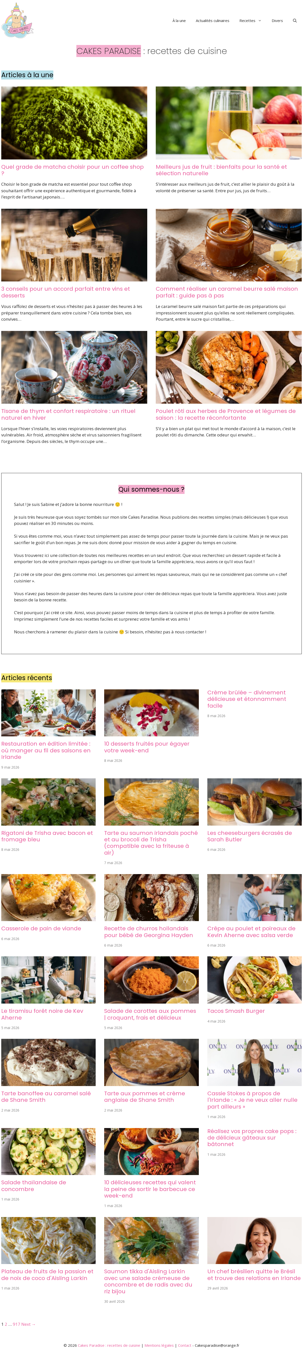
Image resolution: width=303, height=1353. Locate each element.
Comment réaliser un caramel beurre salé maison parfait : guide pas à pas (227, 292)
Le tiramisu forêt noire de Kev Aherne (42, 1014)
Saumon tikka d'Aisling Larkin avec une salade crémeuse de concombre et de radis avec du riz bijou (148, 1281)
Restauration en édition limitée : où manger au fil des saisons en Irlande (46, 750)
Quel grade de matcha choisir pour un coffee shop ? (72, 170)
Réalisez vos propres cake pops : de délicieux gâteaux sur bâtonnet (251, 1137)
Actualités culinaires (212, 20)
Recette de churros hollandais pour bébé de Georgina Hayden (148, 932)
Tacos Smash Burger (236, 1011)
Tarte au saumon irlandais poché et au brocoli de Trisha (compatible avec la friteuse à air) (151, 843)
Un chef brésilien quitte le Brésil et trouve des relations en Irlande (254, 1275)
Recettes (253, 20)
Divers (277, 20)
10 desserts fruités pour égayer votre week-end (147, 747)
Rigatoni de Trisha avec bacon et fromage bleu (47, 836)
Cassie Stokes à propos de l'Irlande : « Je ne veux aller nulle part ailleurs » (252, 1100)
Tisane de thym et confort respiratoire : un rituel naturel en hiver (68, 414)
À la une (179, 20)
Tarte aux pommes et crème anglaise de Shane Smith (144, 1097)
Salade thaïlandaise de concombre (33, 1186)
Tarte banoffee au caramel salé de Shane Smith (46, 1097)
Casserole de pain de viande (41, 928)
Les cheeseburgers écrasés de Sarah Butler (249, 836)
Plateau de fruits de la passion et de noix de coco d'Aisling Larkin (47, 1275)
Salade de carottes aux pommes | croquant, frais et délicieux (150, 1014)
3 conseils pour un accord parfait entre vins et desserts (65, 292)
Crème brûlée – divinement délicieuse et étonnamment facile (246, 699)
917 (16, 1324)
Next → (28, 1324)
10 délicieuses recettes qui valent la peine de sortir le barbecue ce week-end (150, 1189)
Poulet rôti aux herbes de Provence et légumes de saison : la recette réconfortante (226, 414)
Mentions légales (159, 1345)
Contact (184, 1345)
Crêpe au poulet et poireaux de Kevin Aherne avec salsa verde (251, 932)
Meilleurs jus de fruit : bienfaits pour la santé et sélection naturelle (221, 170)
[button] (295, 20)
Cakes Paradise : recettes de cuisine (109, 1345)
